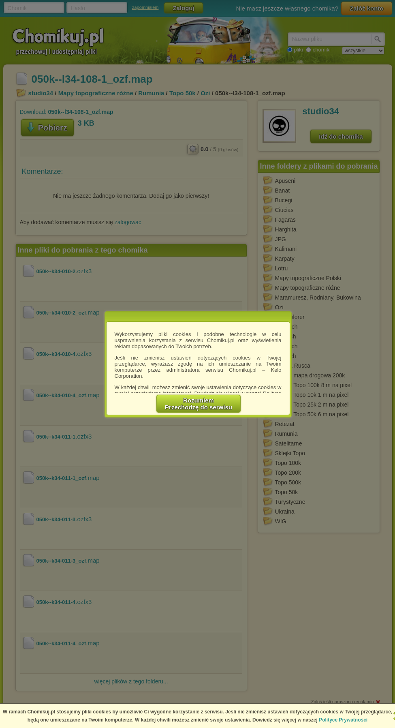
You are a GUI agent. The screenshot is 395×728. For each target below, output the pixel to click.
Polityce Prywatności (343, 720)
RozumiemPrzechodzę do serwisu (198, 404)
